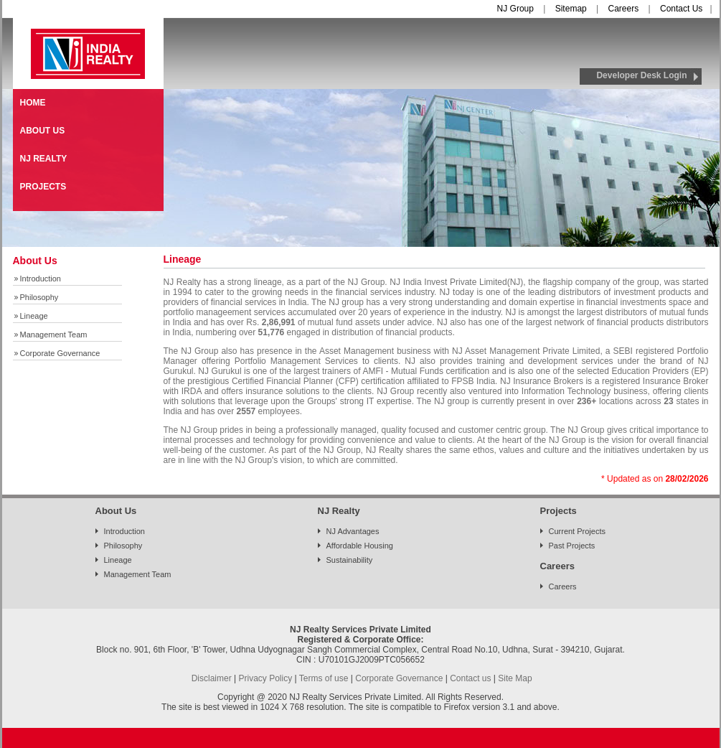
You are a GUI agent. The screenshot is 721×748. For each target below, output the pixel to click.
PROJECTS (43, 187)
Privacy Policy (265, 678)
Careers (623, 9)
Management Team (54, 334)
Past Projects (572, 545)
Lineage (34, 316)
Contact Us (681, 9)
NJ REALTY (43, 159)
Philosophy (39, 297)
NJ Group (515, 9)
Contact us (470, 678)
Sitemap (571, 9)
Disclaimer (212, 678)
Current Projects (577, 531)
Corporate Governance (60, 353)
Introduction (40, 278)
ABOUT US (42, 131)
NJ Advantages (353, 531)
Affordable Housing (359, 545)
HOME (33, 103)
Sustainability (349, 560)
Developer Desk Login (641, 75)
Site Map (515, 678)
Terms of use (324, 678)
